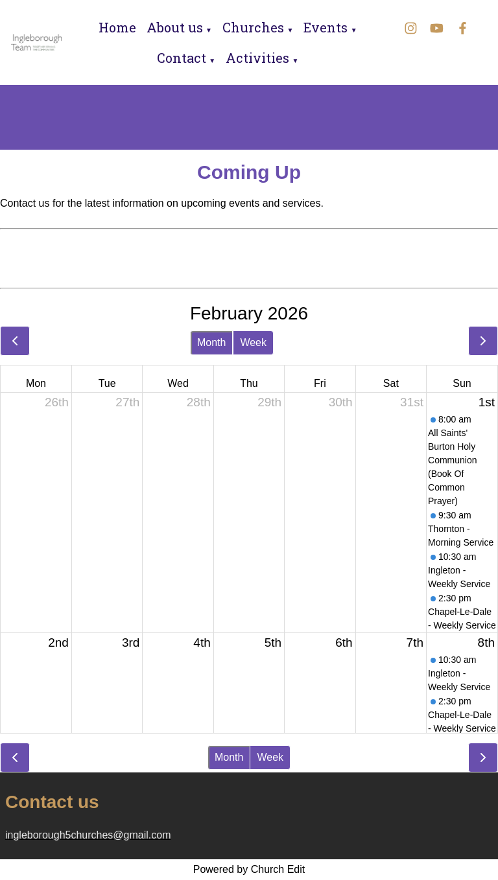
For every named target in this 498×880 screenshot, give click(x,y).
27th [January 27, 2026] (127, 402)
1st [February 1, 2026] (487, 402)
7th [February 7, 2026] (415, 642)
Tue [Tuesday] (107, 383)
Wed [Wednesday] (178, 383)
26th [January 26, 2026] (57, 402)
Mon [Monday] (36, 383)
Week (253, 342)
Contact (181, 57)
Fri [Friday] (320, 383)
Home (117, 27)
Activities (257, 57)
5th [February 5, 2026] (273, 642)
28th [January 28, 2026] (199, 402)
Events (325, 27)
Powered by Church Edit (249, 869)
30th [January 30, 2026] (341, 402)
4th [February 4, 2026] (201, 642)
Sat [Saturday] (391, 383)
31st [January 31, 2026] (411, 402)
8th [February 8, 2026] (486, 642)
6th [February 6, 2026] (343, 642)
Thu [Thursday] (249, 383)
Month (211, 342)
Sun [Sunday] (462, 383)
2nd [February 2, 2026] (58, 642)
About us (175, 27)
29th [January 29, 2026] (269, 402)
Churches (253, 27)
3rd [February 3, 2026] (130, 642)
